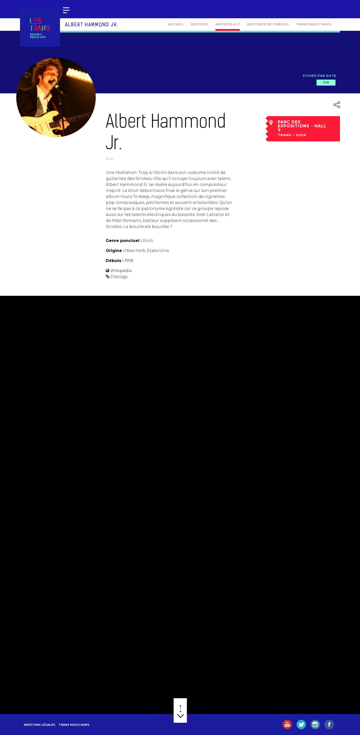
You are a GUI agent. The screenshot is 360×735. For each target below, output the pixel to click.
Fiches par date (319, 76)
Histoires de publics (267, 24)
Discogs (118, 276)
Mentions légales (39, 724)
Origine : (115, 250)
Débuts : (115, 260)
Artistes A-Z (228, 24)
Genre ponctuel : (124, 240)
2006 (326, 82)
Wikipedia (121, 270)
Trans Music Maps (313, 24)
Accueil (176, 24)
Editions (199, 24)
